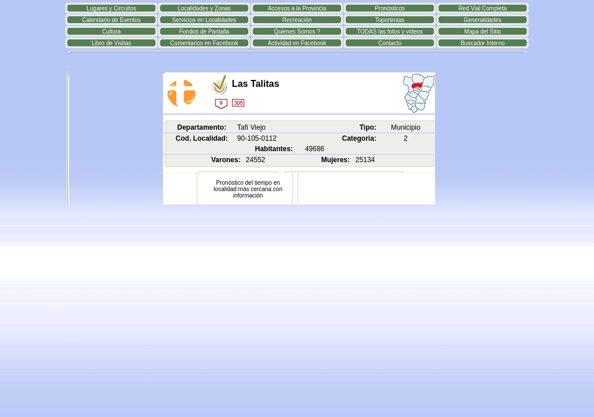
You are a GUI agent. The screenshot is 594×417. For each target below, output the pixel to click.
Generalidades (482, 20)
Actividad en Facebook (296, 43)
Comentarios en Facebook (204, 43)
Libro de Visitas (111, 43)
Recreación (297, 20)
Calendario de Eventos (111, 20)
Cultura (111, 31)
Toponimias (390, 20)
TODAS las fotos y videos (390, 31)
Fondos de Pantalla (204, 31)
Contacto (389, 43)
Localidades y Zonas (204, 8)
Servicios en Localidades (204, 20)
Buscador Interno (483, 43)
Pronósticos (390, 8)
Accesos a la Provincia (297, 8)
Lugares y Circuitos (111, 8)
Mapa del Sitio (482, 31)
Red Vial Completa (482, 8)
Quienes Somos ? (297, 31)
